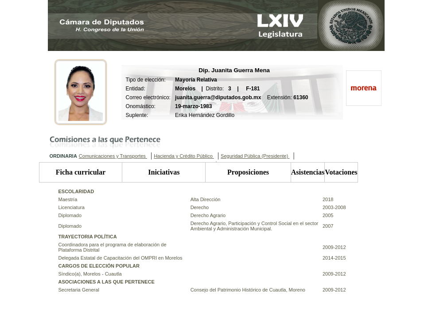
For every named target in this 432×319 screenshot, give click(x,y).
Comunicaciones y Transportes (113, 156)
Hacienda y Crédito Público (184, 156)
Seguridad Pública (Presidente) (255, 156)
